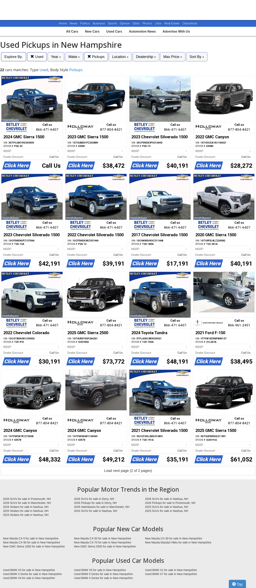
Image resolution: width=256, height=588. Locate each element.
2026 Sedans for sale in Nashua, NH (25, 506)
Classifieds (189, 23)
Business (99, 23)
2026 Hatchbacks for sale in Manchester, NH (101, 506)
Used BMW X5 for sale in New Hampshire (100, 570)
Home (63, 23)
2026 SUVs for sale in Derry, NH (94, 498)
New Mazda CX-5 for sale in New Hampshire (31, 538)
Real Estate (172, 23)
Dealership (146, 57)
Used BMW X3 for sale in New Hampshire (29, 570)
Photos (147, 23)
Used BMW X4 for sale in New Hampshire (29, 578)
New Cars (92, 31)
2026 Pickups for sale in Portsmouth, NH (170, 502)
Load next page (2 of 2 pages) (128, 471)
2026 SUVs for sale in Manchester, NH (27, 502)
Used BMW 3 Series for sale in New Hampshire (32, 574)
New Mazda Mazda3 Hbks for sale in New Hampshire (178, 542)
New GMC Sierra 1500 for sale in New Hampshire (34, 546)
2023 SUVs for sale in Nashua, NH (166, 510)
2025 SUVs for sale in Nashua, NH (166, 506)
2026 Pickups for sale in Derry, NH (95, 502)
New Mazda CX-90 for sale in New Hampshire (31, 542)
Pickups (96, 57)
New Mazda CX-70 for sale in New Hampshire (102, 542)
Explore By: (13, 57)
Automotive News (142, 31)
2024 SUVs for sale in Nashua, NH (95, 510)
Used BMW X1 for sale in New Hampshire (171, 570)
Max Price (172, 57)
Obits (136, 23)
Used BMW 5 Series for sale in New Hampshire (103, 574)
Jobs (158, 23)
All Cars (72, 31)
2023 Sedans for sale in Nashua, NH (25, 514)
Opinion (125, 23)
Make (74, 57)
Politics (85, 23)
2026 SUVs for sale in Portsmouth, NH (27, 498)
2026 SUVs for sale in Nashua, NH (166, 498)
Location (120, 57)
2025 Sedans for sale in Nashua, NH (25, 510)
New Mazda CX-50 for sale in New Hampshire (102, 538)
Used (36, 57)
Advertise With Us (176, 31)
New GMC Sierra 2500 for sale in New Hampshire (105, 546)
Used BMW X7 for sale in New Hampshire (171, 574)
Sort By (197, 57)
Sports (113, 23)
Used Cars (114, 31)
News (73, 23)
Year (56, 57)
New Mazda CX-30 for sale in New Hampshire (173, 538)
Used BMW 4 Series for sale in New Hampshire (103, 578)
